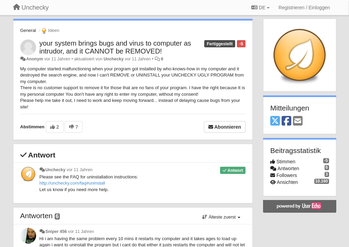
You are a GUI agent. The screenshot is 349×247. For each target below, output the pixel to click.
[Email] (298, 121)
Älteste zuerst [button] (221, 217)
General (28, 30)
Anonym (34, 59)
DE (260, 7)
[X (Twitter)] (275, 121)
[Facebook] (286, 121)
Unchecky (113, 59)
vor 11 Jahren (79, 169)
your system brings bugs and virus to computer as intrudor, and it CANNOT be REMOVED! (115, 47)
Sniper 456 (56, 231)
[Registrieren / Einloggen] (304, 7)
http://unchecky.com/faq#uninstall (72, 183)
